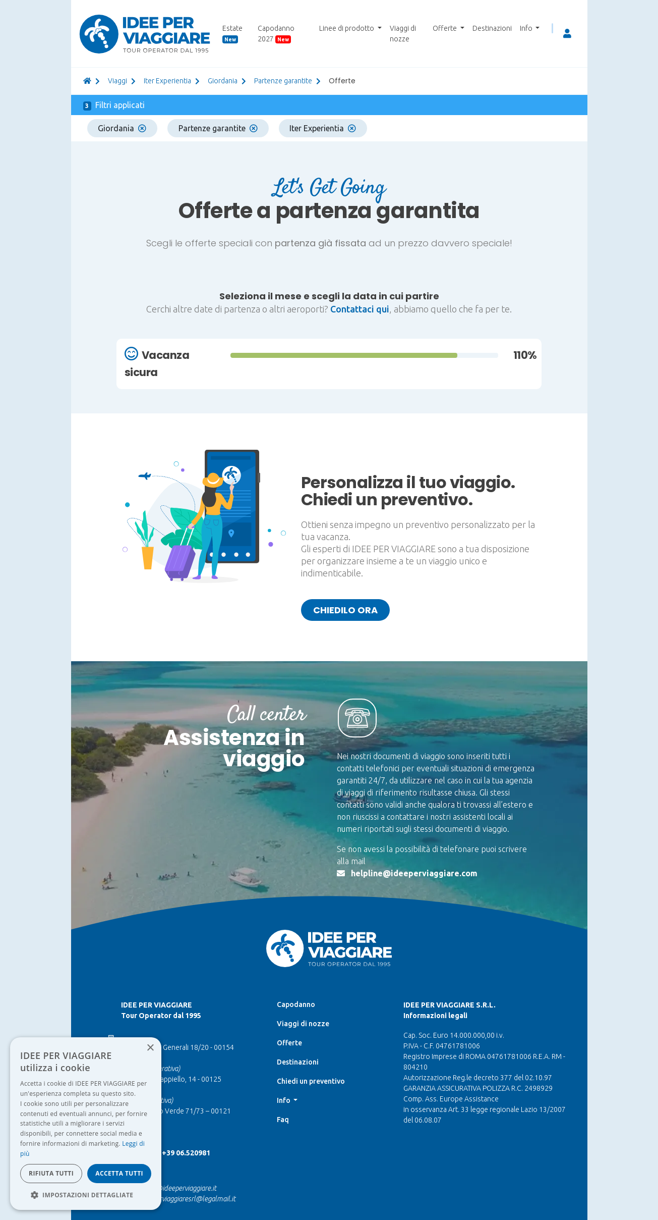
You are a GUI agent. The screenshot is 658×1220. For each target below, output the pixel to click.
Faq (283, 1120)
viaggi (117, 81)
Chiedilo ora (345, 610)
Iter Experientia (167, 81)
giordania (222, 81)
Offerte (289, 1043)
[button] (85, 1195)
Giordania (122, 128)
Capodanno (296, 1004)
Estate (232, 33)
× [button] (150, 1048)
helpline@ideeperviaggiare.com (414, 873)
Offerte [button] (445, 28)
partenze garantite (283, 81)
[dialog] (85, 1123)
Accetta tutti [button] (119, 1173)
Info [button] (527, 28)
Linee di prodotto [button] (347, 28)
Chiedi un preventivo (311, 1081)
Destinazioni (492, 28)
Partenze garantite (218, 128)
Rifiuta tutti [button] (51, 1173)
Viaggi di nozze (403, 33)
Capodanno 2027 (276, 33)
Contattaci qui (359, 309)
